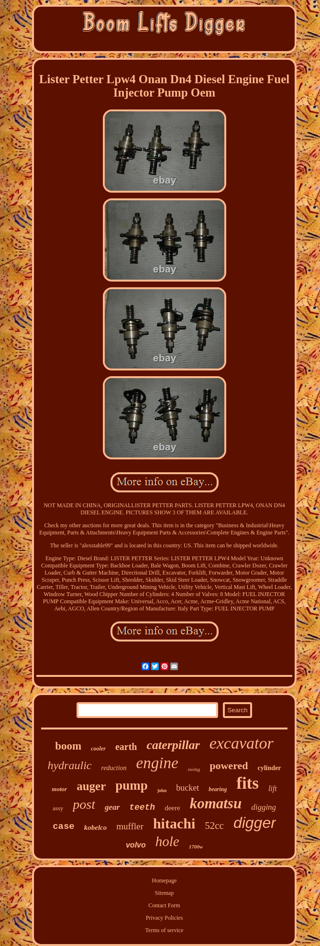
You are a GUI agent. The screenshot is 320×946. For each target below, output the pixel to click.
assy (58, 808)
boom (68, 746)
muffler (129, 826)
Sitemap (164, 893)
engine (157, 763)
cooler (98, 748)
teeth (142, 807)
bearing (218, 789)
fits (247, 783)
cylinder (269, 768)
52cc (214, 825)
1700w (196, 846)
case (64, 826)
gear (112, 807)
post (84, 804)
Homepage (164, 880)
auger (91, 786)
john (161, 790)
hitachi (174, 823)
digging (263, 807)
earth (126, 746)
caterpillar (172, 745)
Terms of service (164, 930)
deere (172, 808)
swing (194, 769)
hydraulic (69, 765)
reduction (113, 768)
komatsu (216, 803)
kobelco (95, 827)
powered (229, 766)
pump (131, 785)
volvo (136, 845)
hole (167, 841)
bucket (187, 788)
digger (254, 822)
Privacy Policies (164, 917)
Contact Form (164, 905)
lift (272, 788)
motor (59, 789)
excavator (242, 743)
